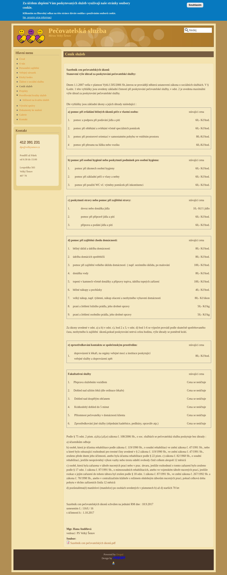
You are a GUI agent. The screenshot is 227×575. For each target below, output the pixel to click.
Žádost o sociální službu (31, 81)
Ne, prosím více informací (37, 15)
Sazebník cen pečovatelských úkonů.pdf (93, 543)
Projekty (23, 91)
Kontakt (23, 119)
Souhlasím (195, 3)
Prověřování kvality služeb (32, 95)
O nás (22, 63)
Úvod (22, 59)
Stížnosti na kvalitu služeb (35, 100)
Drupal (119, 554)
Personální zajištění (29, 68)
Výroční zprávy (27, 105)
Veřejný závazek (27, 72)
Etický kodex (26, 77)
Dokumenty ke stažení (30, 110)
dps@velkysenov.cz (30, 147)
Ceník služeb (25, 86)
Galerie (23, 114)
